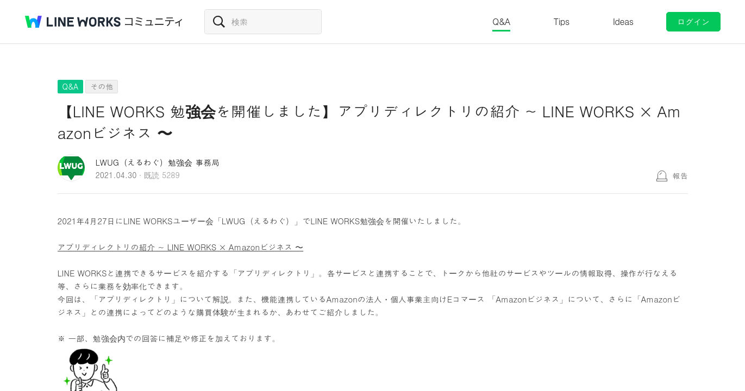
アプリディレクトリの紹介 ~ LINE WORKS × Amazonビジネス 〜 (181, 247)
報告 (680, 175)
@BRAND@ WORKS (73, 22)
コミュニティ (154, 22)
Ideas (623, 21)
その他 (101, 86)
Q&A (501, 21)
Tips (561, 21)
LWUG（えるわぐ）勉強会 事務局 (158, 162)
